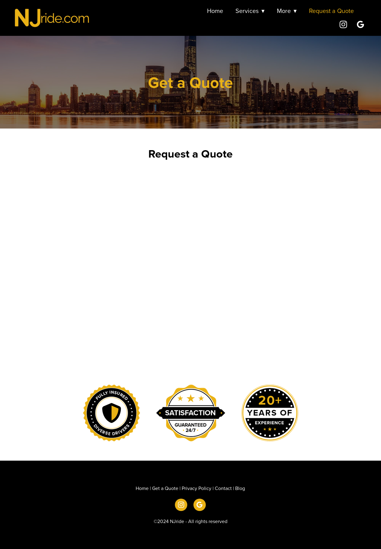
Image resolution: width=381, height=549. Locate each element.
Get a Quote (165, 488)
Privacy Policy (196, 488)
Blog (240, 488)
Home (215, 10)
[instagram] (343, 24)
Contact (223, 488)
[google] (360, 24)
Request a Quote (331, 10)
